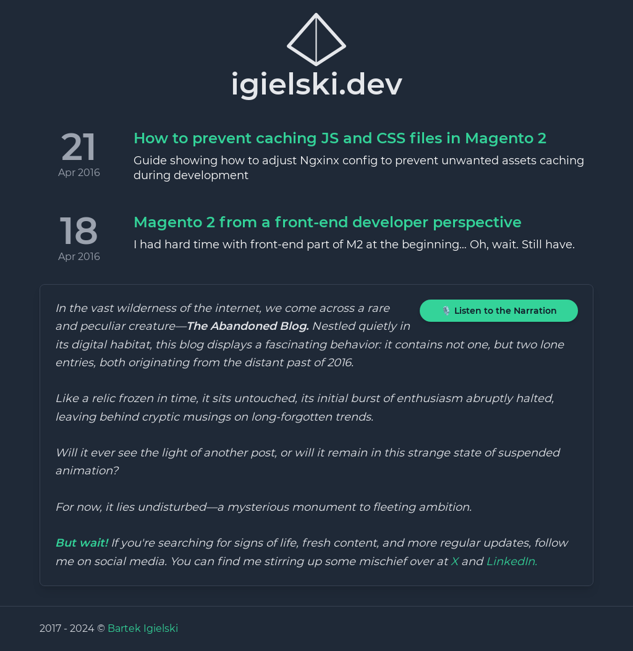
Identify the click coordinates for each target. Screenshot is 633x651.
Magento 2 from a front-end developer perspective (328, 222)
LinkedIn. (511, 561)
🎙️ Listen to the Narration (498, 310)
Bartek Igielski (143, 628)
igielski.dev (316, 56)
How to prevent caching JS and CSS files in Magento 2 (340, 138)
